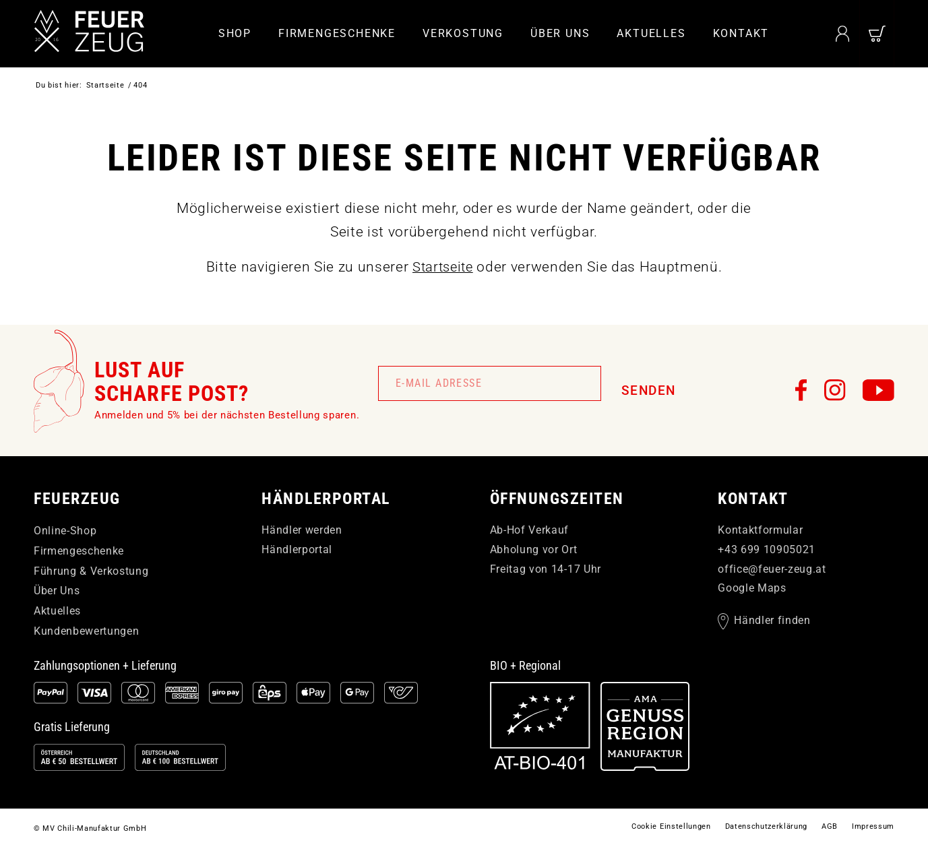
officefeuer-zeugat (772, 568)
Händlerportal (296, 549)
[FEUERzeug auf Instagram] (835, 390)
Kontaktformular (760, 530)
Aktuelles (57, 610)
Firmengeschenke (79, 550)
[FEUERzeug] (94, 33)
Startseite (442, 267)
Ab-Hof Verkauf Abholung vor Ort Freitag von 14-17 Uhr (545, 549)
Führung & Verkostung (91, 570)
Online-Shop (65, 530)
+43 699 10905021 (766, 549)
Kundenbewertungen (86, 631)
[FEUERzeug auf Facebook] (801, 390)
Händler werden (301, 530)
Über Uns (57, 590)
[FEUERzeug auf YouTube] (878, 390)
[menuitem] (235, 33)
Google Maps (752, 587)
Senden (648, 390)
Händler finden (772, 621)
